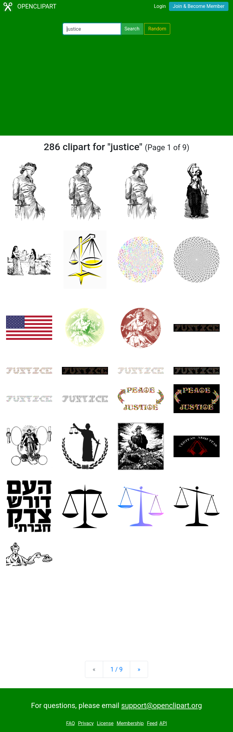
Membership (130, 723)
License (105, 723)
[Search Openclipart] (92, 29)
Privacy (86, 723)
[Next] (139, 669)
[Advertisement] (116, 85)
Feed (152, 723)
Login (160, 6)
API (163, 723)
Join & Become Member (199, 6)
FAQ (70, 723)
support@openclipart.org (161, 705)
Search (131, 29)
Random (157, 29)
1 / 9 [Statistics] (116, 669)
